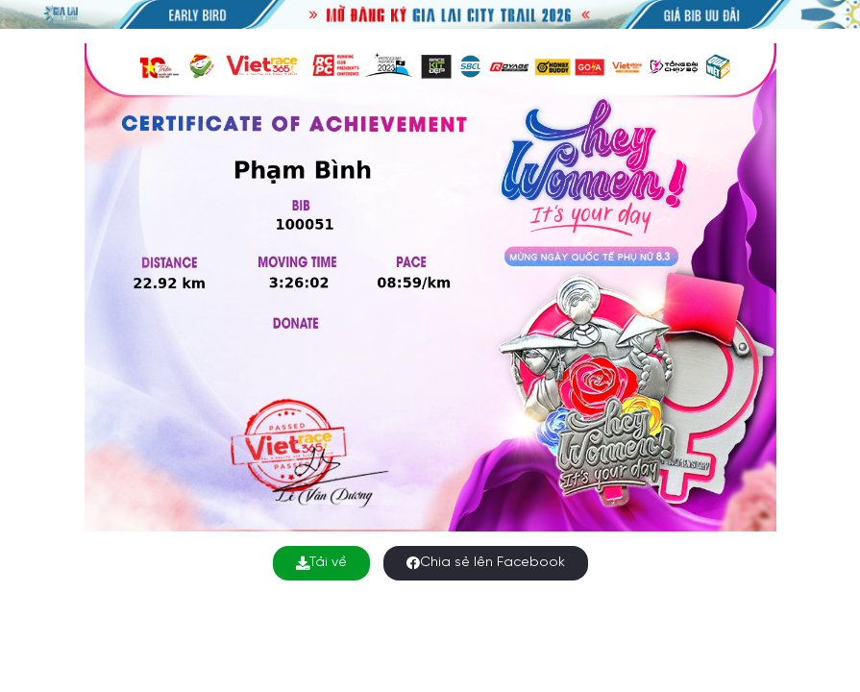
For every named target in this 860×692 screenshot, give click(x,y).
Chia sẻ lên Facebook (485, 563)
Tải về (321, 563)
